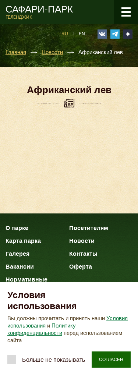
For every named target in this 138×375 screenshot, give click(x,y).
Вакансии (20, 266)
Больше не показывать (53, 360)
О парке (17, 228)
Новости (52, 52)
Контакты (83, 254)
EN (82, 34)
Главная (16, 52)
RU (64, 34)
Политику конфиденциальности (41, 329)
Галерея (17, 254)
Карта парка (23, 241)
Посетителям (88, 228)
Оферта (80, 266)
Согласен (111, 359)
